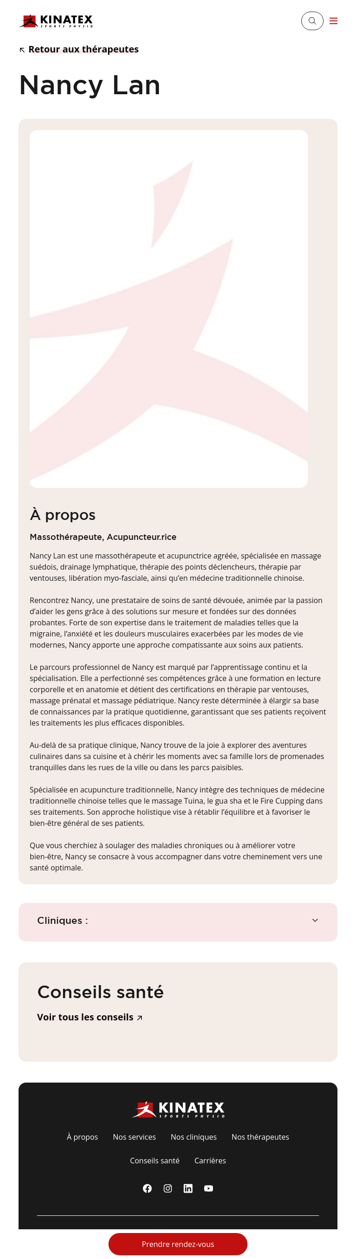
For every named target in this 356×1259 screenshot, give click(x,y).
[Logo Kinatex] (56, 21)
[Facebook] (147, 1188)
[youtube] (208, 1188)
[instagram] (167, 1188)
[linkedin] (188, 1188)
